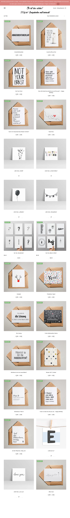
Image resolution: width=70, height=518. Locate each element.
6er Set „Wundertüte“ (19, 253)
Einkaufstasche (61, 8)
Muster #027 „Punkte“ (51, 372)
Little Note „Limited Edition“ (51, 171)
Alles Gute (51, 491)
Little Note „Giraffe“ (18, 171)
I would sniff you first (51, 52)
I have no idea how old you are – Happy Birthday (51, 411)
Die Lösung (19, 333)
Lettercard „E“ (51, 450)
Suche (54, 8)
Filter (6, 15)
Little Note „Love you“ (19, 491)
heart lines (51, 131)
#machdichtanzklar (18, 52)
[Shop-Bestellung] (56, 16)
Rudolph (19, 294)
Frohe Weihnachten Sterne (51, 333)
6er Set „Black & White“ (51, 253)
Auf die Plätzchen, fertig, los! (19, 450)
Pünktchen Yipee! (51, 294)
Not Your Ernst (18, 91)
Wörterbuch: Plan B (18, 411)
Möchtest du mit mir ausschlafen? (19, 372)
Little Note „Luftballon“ (19, 212)
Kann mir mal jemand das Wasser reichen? (19, 131)
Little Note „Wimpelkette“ (51, 212)
